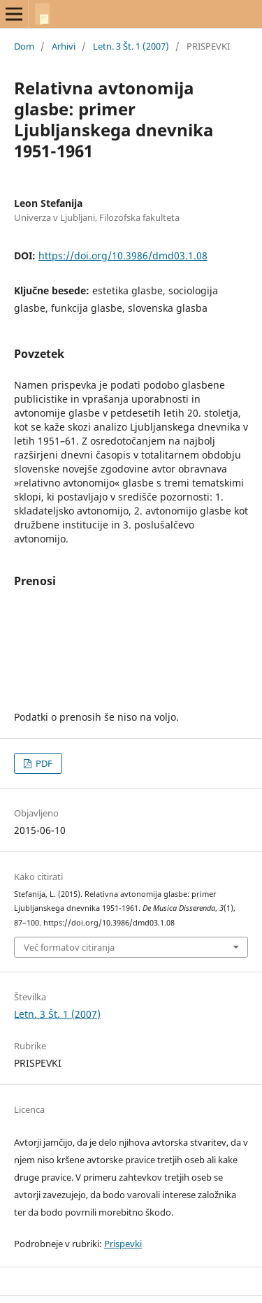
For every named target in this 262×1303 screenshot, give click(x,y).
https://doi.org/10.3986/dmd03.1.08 (123, 255)
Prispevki (123, 1243)
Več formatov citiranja (69, 947)
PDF (43, 763)
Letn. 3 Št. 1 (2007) (131, 46)
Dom (24, 46)
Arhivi (63, 46)
